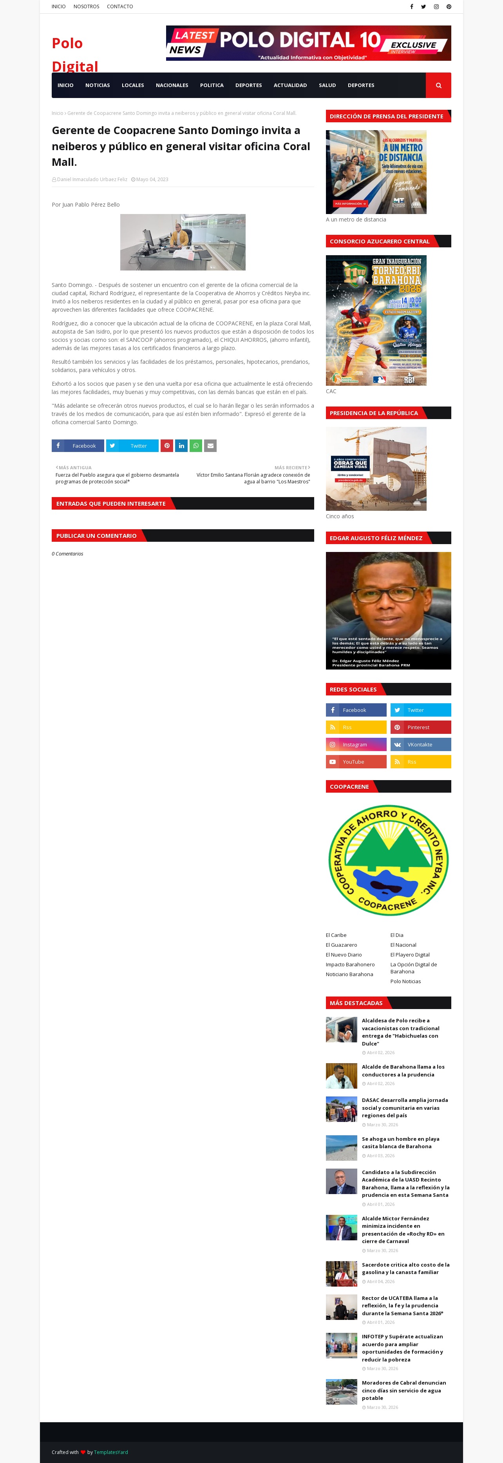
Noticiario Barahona (349, 974)
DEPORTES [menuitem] (248, 85)
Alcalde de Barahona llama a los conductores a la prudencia (403, 1070)
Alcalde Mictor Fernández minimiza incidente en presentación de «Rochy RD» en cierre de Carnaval (403, 1230)
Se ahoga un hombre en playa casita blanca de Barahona (401, 1142)
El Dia (397, 934)
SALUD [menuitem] (327, 85)
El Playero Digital (410, 954)
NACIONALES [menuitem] (172, 85)
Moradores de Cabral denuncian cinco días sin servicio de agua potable (404, 1390)
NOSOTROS (86, 6)
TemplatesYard (111, 1452)
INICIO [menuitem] (66, 85)
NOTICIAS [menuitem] (97, 85)
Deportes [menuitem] (361, 85)
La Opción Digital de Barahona (414, 968)
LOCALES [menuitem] (133, 85)
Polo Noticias (406, 981)
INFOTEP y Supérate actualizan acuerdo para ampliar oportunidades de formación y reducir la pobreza (402, 1348)
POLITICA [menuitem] (212, 85)
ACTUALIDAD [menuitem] (290, 85)
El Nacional (403, 944)
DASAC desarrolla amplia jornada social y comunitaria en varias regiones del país (405, 1107)
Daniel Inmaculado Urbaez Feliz (92, 179)
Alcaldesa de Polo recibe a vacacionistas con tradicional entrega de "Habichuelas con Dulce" (401, 1032)
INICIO (59, 6)
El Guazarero (341, 944)
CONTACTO (120, 6)
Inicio (57, 113)
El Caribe (336, 934)
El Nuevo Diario (344, 954)
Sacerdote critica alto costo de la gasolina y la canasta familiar (406, 1268)
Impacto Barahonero (350, 964)
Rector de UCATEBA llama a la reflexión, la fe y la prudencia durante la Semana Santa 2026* (402, 1305)
